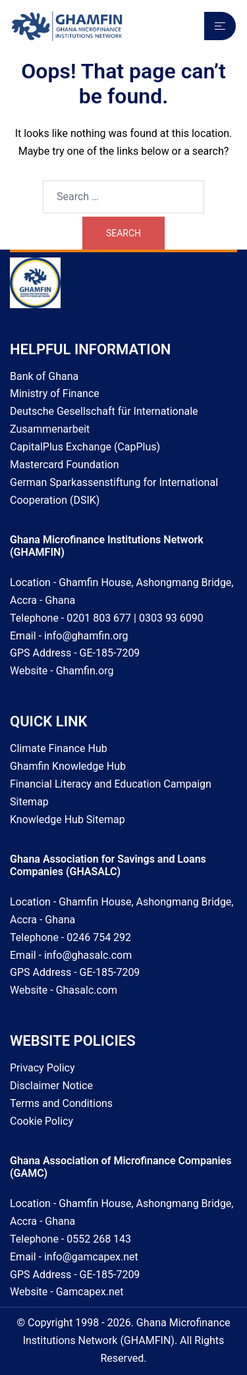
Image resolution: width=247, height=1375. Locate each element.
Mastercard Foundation (64, 464)
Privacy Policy (42, 1068)
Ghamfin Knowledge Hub (68, 766)
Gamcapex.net (90, 1291)
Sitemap (29, 801)
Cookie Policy (41, 1121)
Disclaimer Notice (51, 1085)
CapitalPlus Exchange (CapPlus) (85, 447)
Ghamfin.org (85, 670)
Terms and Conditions (61, 1103)
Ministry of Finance (54, 393)
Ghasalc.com (86, 990)
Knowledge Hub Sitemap (67, 819)
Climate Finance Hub (58, 748)
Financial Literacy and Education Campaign (110, 784)
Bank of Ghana (44, 376)
